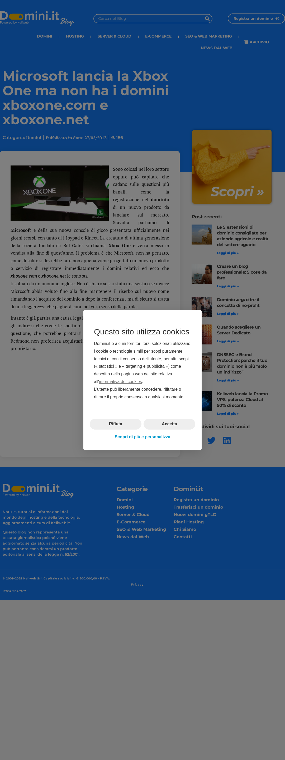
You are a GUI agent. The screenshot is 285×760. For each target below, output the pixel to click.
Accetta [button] (169, 424)
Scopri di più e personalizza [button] (142, 437)
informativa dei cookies (120, 381)
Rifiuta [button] (115, 424)
